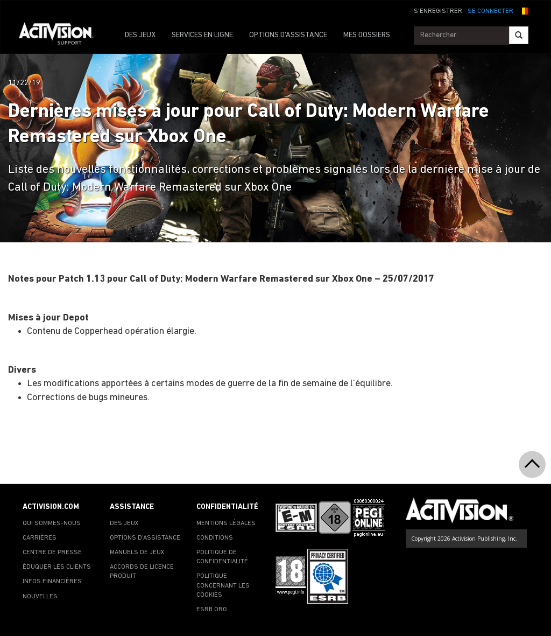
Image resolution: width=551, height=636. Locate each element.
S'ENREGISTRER (438, 11)
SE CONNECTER (490, 11)
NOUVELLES (40, 596)
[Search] (518, 35)
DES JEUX (140, 35)
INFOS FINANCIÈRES (52, 581)
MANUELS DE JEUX (137, 552)
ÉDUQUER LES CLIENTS (57, 567)
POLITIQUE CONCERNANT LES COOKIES (223, 585)
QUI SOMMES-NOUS (52, 523)
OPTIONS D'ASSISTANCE (288, 35)
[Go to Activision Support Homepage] (62, 35)
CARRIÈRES (39, 538)
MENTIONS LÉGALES (226, 523)
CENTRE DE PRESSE (52, 552)
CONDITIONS (214, 538)
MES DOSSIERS (366, 35)
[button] (523, 10)
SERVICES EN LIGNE (202, 35)
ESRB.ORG (211, 609)
